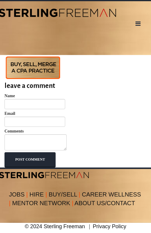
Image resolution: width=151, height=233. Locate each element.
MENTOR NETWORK (43, 203)
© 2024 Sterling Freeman (55, 226)
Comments (35, 139)
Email (34, 119)
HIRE (39, 194)
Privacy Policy (109, 226)
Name (34, 101)
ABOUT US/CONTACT (104, 203)
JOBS (19, 194)
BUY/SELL (65, 194)
